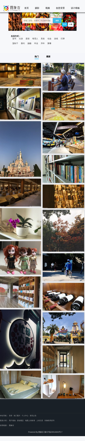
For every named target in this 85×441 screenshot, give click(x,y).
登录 (64, 24)
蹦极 (29, 43)
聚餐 (49, 43)
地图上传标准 (30, 420)
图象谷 (11, 425)
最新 (48, 56)
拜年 (43, 43)
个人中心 (25, 416)
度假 (27, 38)
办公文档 (54, 24)
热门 (37, 56)
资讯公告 (33, 416)
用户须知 (12, 420)
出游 (21, 38)
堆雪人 (35, 38)
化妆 (49, 38)
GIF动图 (14, 24)
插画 (41, 24)
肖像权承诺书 (49, 420)
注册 (70, 24)
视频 (47, 8)
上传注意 (39, 420)
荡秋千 (15, 43)
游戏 (56, 38)
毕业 (36, 43)
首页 (26, 8)
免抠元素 (28, 24)
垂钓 (23, 43)
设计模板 (75, 8)
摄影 (37, 8)
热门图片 (17, 416)
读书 (14, 38)
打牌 (63, 38)
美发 (43, 38)
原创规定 (20, 420)
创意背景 (60, 8)
